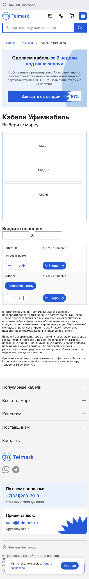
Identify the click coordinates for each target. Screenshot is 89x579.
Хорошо (70, 565)
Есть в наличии (56, 248)
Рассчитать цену (20, 286)
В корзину (54, 265)
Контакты (11, 440)
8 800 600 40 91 (26, 364)
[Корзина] (72, 16)
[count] (14, 265)
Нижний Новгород (22, 5)
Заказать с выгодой (50, 96)
